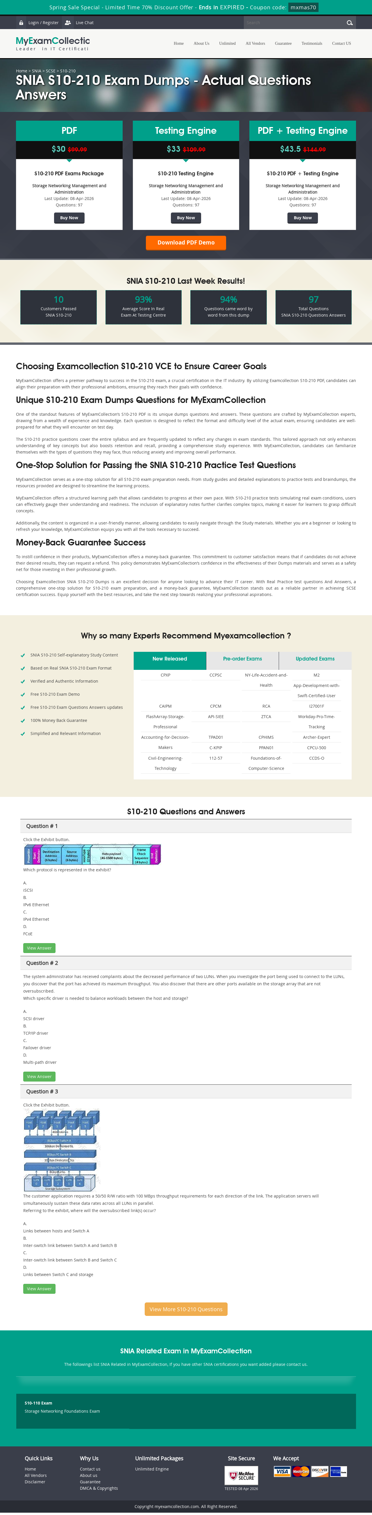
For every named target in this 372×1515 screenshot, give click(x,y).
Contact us (90, 1471)
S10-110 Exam (38, 1405)
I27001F (316, 708)
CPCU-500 (316, 750)
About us (88, 1477)
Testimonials (312, 43)
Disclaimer (35, 1484)
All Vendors (255, 43)
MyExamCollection (56, 43)
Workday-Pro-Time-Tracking (316, 724)
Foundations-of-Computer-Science (266, 765)
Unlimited (227, 43)
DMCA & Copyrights (99, 1490)
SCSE (51, 71)
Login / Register (38, 22)
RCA (266, 708)
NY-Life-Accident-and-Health (266, 682)
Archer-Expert (316, 739)
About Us (201, 43)
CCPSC (216, 677)
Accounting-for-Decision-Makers (165, 744)
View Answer (39, 950)
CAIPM (165, 708)
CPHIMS (266, 739)
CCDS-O (316, 760)
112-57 (215, 760)
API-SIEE (216, 719)
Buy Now (69, 217)
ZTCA (266, 719)
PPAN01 (266, 750)
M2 (317, 677)
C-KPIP (216, 750)
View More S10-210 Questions (186, 1311)
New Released (170, 661)
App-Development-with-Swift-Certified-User (317, 693)
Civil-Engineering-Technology (165, 765)
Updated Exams (315, 661)
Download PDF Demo (186, 243)
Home (179, 43)
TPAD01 (216, 739)
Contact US (341, 43)
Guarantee (283, 43)
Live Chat (79, 22)
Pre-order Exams (242, 661)
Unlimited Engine (152, 1471)
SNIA (36, 71)
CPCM (215, 708)
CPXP (165, 677)
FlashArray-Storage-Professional (165, 724)
